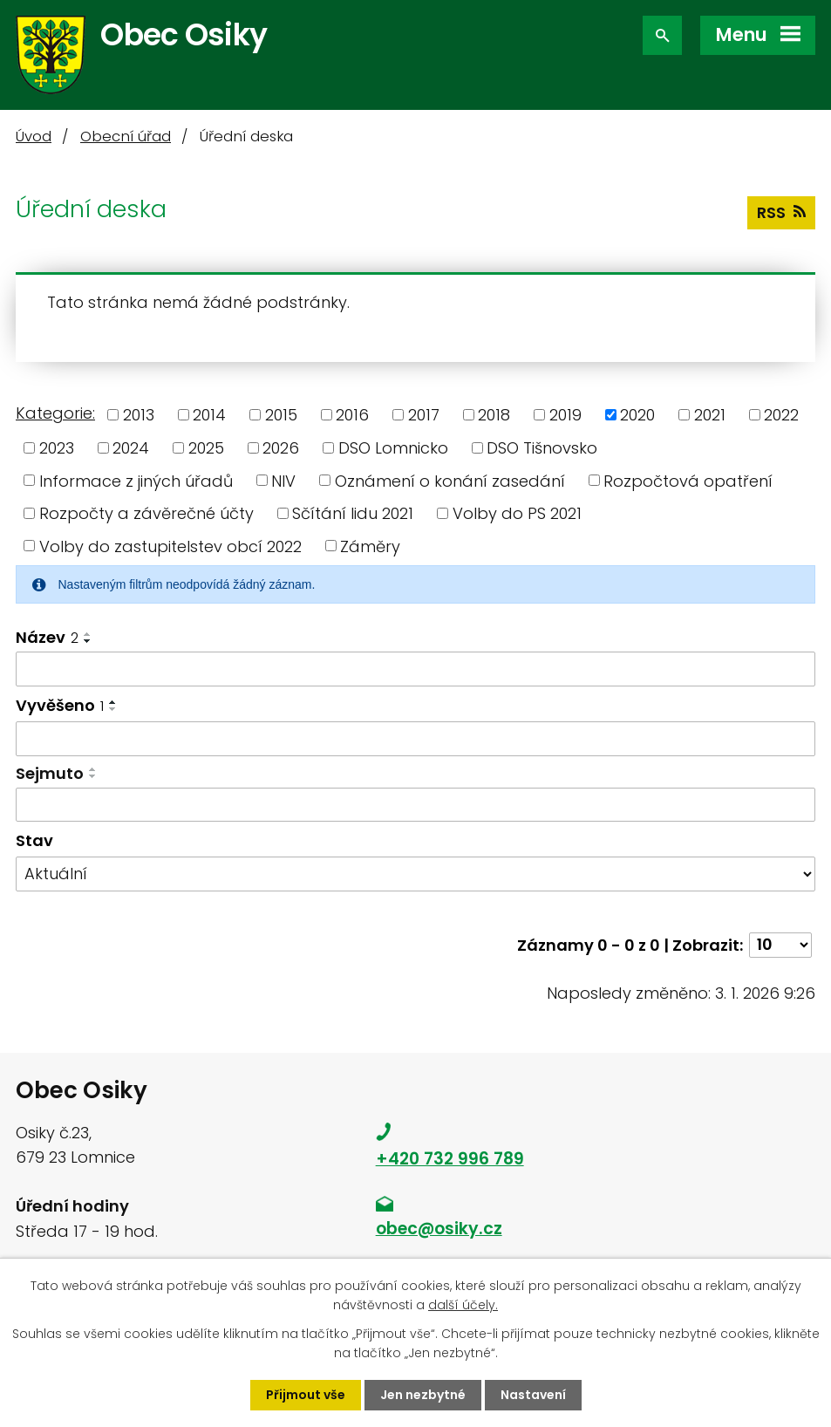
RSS (781, 212)
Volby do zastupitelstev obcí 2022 (170, 545)
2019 (565, 415)
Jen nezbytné (423, 1394)
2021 (709, 415)
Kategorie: (55, 413)
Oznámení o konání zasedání (450, 480)
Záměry (370, 545)
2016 (352, 415)
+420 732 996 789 (450, 1159)
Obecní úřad (125, 136)
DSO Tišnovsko (542, 448)
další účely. (463, 1305)
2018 (494, 415)
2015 (281, 415)
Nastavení (533, 1394)
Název (47, 637)
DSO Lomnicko (393, 448)
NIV (283, 480)
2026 (280, 448)
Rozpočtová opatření (688, 480)
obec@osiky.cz (439, 1228)
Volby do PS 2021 (517, 513)
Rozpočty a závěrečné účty (146, 513)
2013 (138, 415)
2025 (206, 448)
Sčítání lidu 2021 (352, 513)
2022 (781, 415)
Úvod (33, 136)
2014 (209, 415)
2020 (637, 415)
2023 (56, 448)
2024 (130, 448)
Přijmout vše (305, 1394)
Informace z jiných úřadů (136, 480)
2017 (423, 415)
